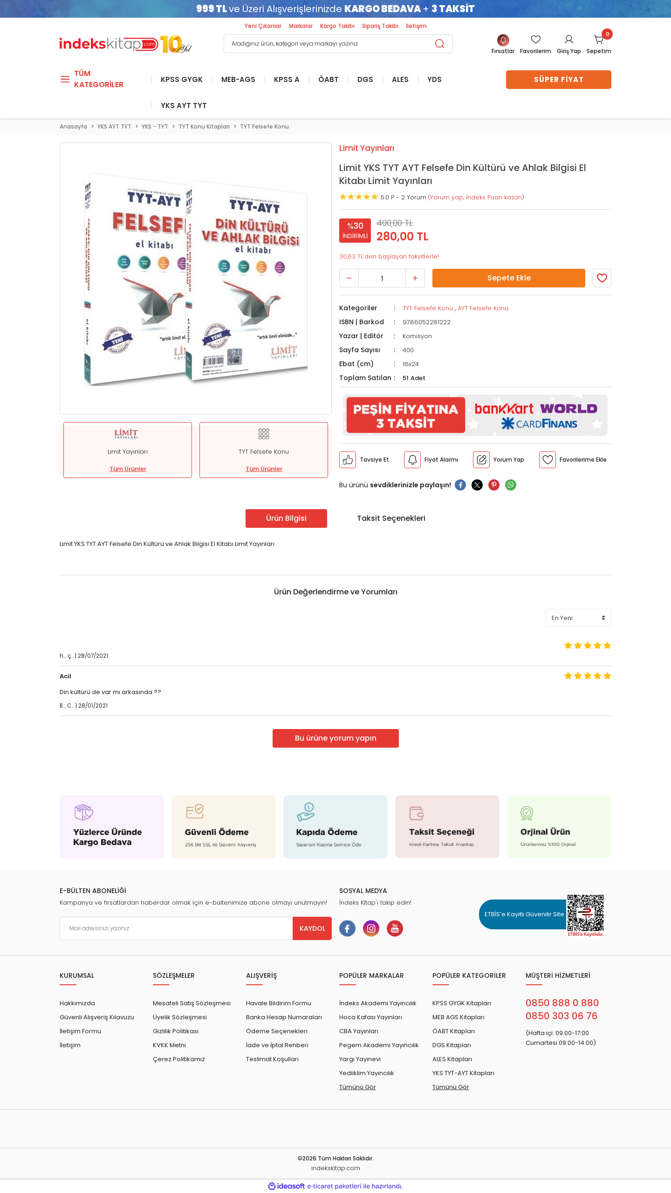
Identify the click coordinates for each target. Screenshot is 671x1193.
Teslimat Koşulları (272, 1059)
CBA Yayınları (358, 1031)
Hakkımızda (77, 1003)
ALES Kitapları (452, 1059)
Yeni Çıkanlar (263, 26)
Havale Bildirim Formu (278, 1003)
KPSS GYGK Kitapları (461, 1003)
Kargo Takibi (337, 26)
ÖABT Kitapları (453, 1031)
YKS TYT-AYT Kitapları (463, 1073)
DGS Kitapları (451, 1045)
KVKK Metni (169, 1045)
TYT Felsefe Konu (428, 308)
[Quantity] (382, 278)
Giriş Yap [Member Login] (569, 51)
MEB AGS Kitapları (458, 1017)
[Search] (338, 43)
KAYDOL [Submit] (312, 928)
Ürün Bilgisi (286, 518)
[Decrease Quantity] (349, 278)
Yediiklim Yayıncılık (366, 1073)
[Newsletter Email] (196, 928)
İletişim (416, 26)
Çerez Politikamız (179, 1059)
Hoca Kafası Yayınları (370, 1017)
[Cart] (599, 45)
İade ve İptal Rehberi (277, 1045)
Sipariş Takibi (380, 26)
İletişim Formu (80, 1031)
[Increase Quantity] (415, 278)
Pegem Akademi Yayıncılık (379, 1045)
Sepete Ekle (509, 278)
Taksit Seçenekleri (391, 518)
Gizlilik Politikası (176, 1031)
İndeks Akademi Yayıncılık (378, 1003)
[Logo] (126, 43)
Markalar (301, 26)
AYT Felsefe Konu (483, 308)
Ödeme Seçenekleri (277, 1031)
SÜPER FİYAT (559, 79)
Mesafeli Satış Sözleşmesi (192, 1003)
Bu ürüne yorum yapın (336, 738)
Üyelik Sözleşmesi (180, 1017)
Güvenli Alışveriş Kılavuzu (97, 1017)
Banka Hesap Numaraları (284, 1017)
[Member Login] (535, 45)
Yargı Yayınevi (360, 1059)
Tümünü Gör (357, 1087)
